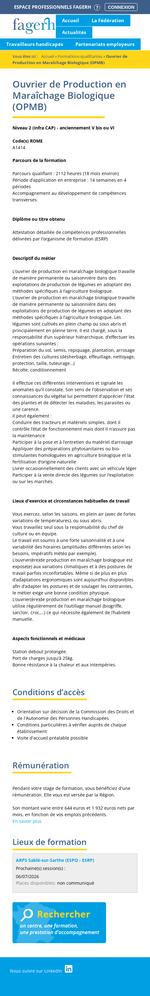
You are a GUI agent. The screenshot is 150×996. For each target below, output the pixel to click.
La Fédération (108, 20)
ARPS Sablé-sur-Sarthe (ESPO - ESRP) (55, 860)
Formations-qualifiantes (80, 56)
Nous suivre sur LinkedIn (41, 969)
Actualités (74, 32)
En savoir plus (27, 821)
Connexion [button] (121, 7)
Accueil (70, 20)
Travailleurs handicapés (34, 44)
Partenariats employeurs (104, 44)
